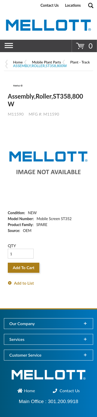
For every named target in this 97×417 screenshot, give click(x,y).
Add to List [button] (24, 282)
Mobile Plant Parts (46, 62)
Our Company (22, 323)
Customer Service (25, 354)
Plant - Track (80, 62)
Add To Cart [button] (23, 267)
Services (16, 339)
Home (18, 62)
